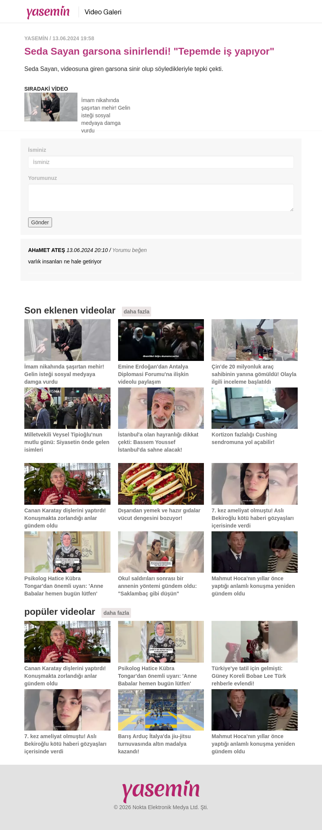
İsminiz (37, 150)
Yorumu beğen (129, 250)
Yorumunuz (42, 178)
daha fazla (137, 312)
